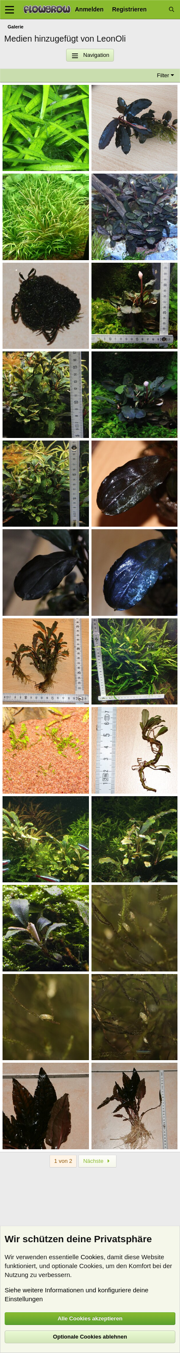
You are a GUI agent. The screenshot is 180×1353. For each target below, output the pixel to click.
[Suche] (171, 9)
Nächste (97, 1161)
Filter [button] (163, 75)
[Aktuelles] (157, 9)
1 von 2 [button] (63, 1161)
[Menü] (9, 9)
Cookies (91, 1256)
